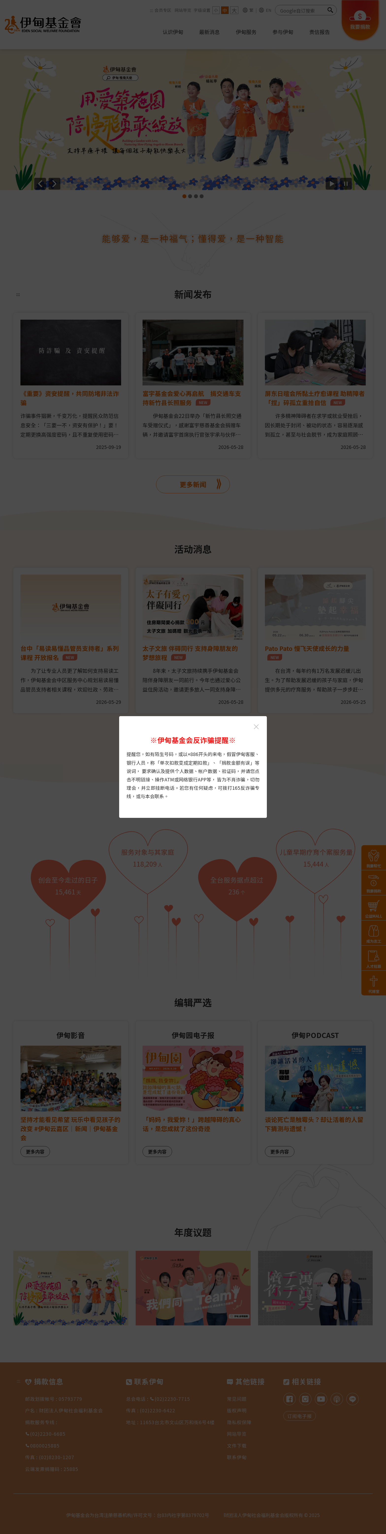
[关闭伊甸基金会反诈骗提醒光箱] (256, 727)
